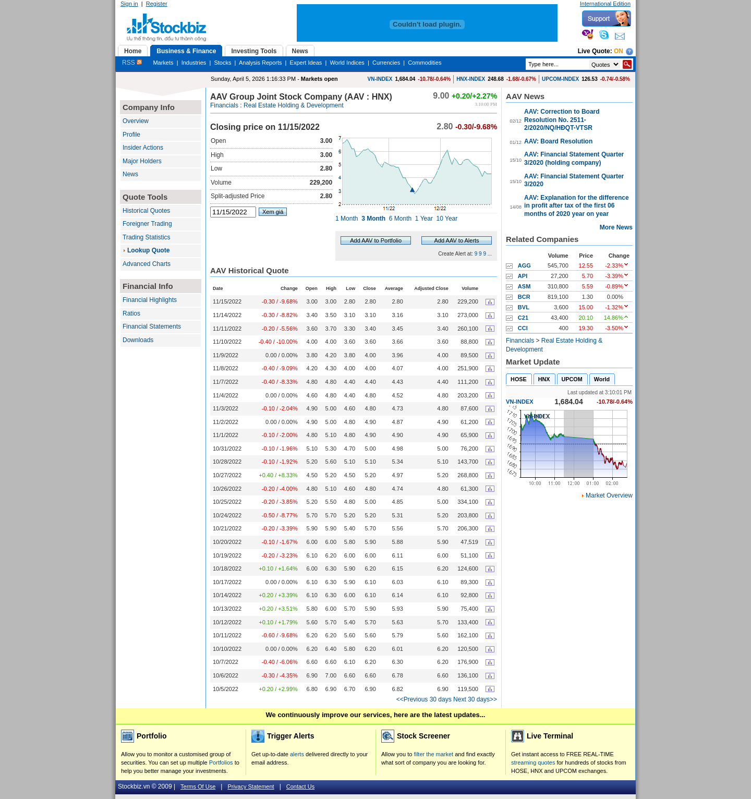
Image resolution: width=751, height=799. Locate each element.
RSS (132, 62)
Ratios (131, 313)
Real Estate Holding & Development (293, 105)
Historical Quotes (146, 210)
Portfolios (221, 762)
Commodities (424, 62)
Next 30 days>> (475, 699)
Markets (163, 62)
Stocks (222, 62)
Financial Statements (152, 326)
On (618, 51)
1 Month (346, 218)
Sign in (129, 4)
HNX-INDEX (470, 79)
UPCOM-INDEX (560, 79)
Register (156, 4)
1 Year (424, 218)
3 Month (373, 218)
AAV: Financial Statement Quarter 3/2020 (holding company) (574, 158)
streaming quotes (533, 762)
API (522, 276)
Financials (224, 105)
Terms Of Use (197, 786)
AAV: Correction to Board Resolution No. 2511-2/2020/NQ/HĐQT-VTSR (561, 119)
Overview (136, 121)
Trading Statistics (147, 237)
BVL (523, 307)
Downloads (138, 340)
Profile (131, 134)
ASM (524, 286)
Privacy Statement (250, 786)
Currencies (386, 62)
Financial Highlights (150, 300)
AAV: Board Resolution (558, 141)
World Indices (347, 62)
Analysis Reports (260, 62)
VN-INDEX (380, 79)
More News (616, 227)
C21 (523, 317)
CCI (523, 328)
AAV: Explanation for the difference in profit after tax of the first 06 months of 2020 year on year (576, 205)
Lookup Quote (148, 250)
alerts (297, 754)
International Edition (605, 4)
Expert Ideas (306, 62)
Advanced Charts (147, 264)
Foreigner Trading (147, 223)
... (490, 254)
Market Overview (609, 495)
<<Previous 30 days (424, 699)
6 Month (400, 218)
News (130, 174)
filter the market (433, 754)
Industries (194, 62)
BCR (524, 297)
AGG (524, 265)
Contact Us (300, 786)
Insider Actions (143, 147)
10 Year (447, 218)
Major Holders (142, 161)
